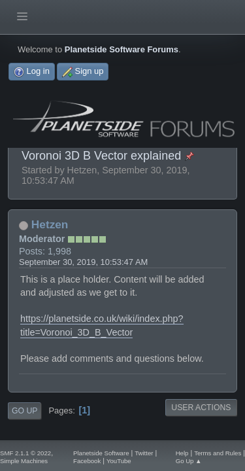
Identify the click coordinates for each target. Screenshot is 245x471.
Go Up (24, 410)
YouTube (118, 460)
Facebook (87, 460)
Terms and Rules (217, 453)
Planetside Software (101, 453)
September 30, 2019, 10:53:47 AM (83, 262)
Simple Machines (24, 460)
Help (182, 453)
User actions (201, 407)
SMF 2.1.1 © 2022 (25, 453)
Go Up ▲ (189, 460)
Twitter (144, 453)
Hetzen (50, 224)
